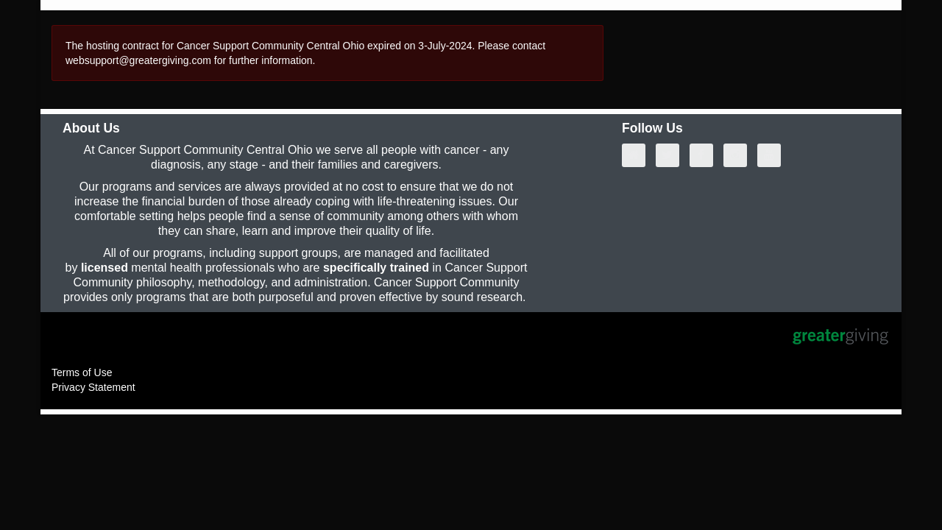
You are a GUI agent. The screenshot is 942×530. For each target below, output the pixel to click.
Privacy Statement (93, 387)
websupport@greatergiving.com (138, 60)
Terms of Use (82, 372)
